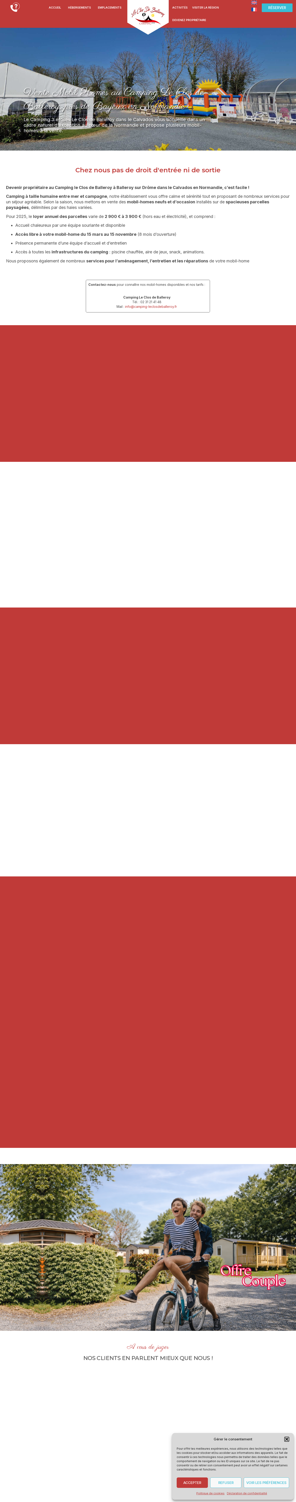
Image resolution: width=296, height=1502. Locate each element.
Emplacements (109, 7)
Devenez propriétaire (189, 20)
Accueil (55, 7)
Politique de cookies (210, 1493)
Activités (180, 7)
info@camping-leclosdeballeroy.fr (151, 307)
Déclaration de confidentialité (247, 1493)
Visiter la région (205, 7)
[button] (286, 1439)
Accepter (192, 1482)
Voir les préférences (266, 1482)
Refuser (226, 1482)
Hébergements (79, 7)
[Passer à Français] (254, 9)
